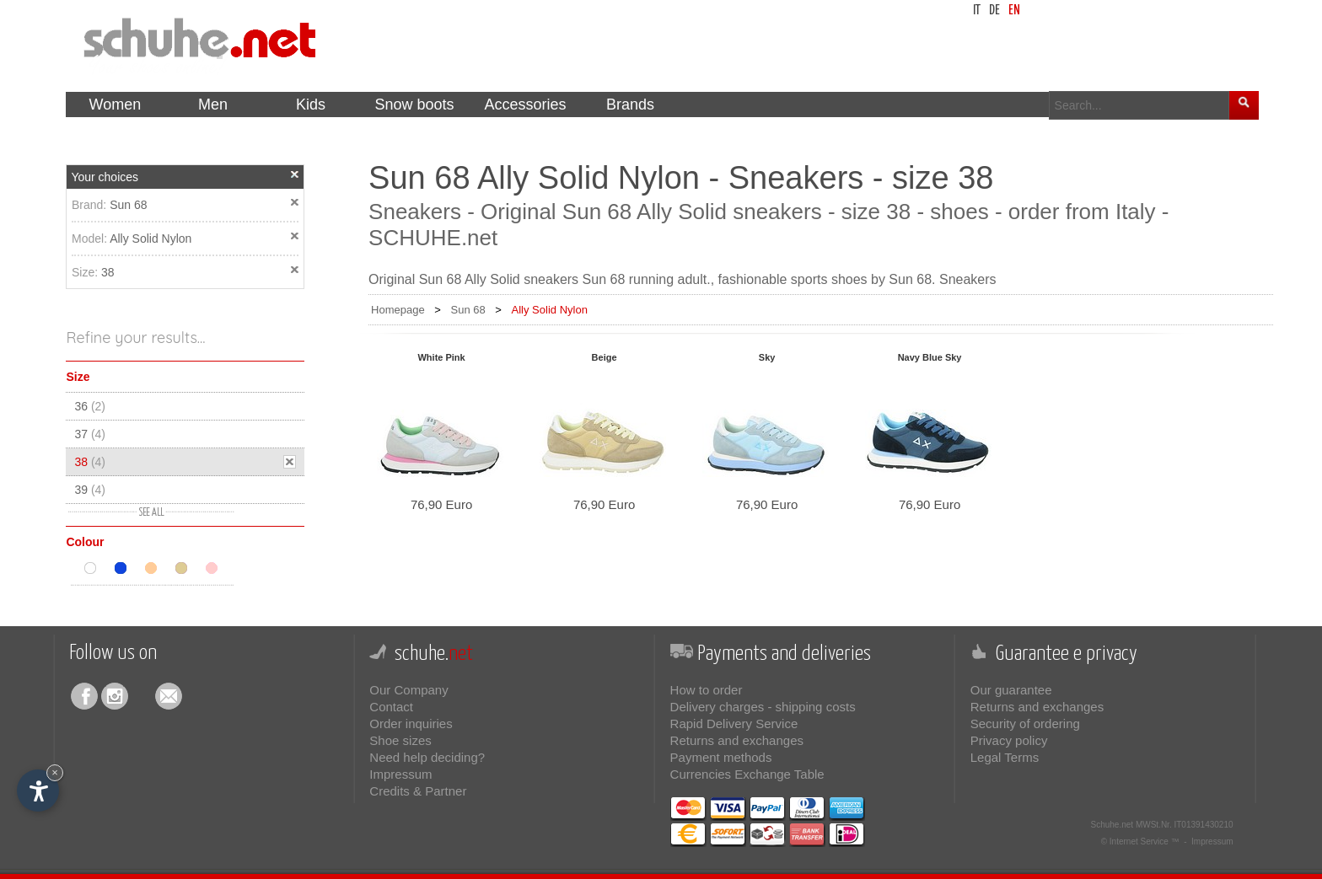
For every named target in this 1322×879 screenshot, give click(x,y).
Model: (91, 238)
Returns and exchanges (736, 740)
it (977, 10)
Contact (391, 706)
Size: (86, 272)
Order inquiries (410, 723)
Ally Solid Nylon (150, 238)
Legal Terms (1004, 757)
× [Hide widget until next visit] (54, 772)
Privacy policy (1009, 740)
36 (89, 406)
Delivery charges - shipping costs (763, 706)
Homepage (398, 309)
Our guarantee (1011, 690)
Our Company (408, 690)
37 (89, 434)
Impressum (400, 774)
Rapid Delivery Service (734, 723)
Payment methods (721, 757)
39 (89, 489)
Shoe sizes (400, 740)
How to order (706, 690)
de (994, 10)
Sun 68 (128, 205)
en (1014, 10)
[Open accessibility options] (38, 790)
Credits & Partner (417, 791)
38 (108, 272)
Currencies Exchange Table (747, 774)
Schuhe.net (1112, 824)
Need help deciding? (427, 757)
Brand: (91, 205)
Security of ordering (1025, 723)
